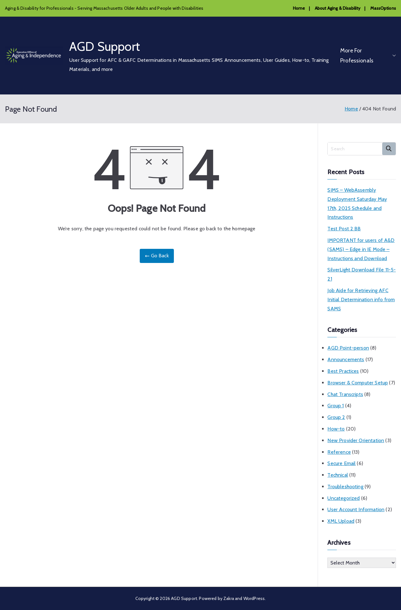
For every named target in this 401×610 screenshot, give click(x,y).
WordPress (254, 598)
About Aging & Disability (338, 8)
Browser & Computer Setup (357, 383)
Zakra (228, 598)
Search (389, 149)
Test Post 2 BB (344, 229)
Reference (339, 452)
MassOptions (383, 8)
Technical (337, 475)
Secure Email (341, 463)
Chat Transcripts (345, 394)
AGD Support (104, 46)
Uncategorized (343, 498)
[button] (393, 55)
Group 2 (336, 417)
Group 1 (335, 406)
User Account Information (355, 509)
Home (299, 8)
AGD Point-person (348, 348)
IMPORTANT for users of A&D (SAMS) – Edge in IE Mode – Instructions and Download (360, 249)
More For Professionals (368, 55)
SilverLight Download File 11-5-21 (361, 274)
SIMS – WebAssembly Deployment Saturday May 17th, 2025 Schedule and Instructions (357, 203)
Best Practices (343, 371)
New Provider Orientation (355, 440)
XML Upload (340, 521)
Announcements (345, 359)
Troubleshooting (345, 487)
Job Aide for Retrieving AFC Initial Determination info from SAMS (361, 299)
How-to (336, 429)
